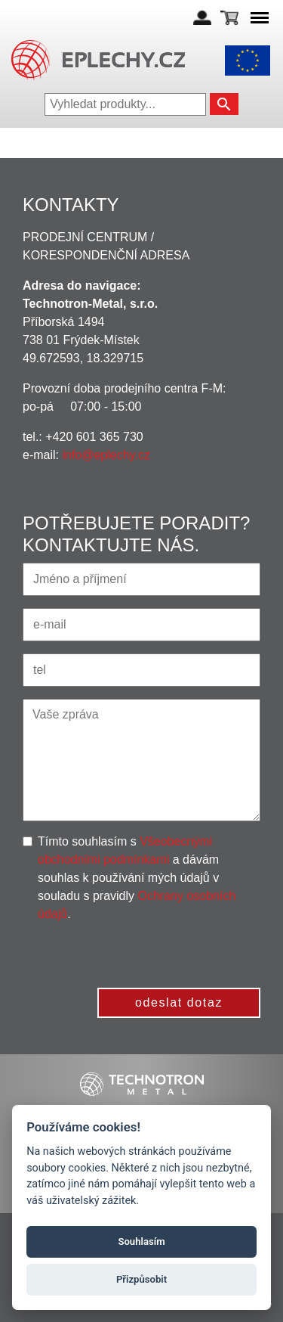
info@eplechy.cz (105, 454)
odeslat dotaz (179, 1002)
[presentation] (145, 952)
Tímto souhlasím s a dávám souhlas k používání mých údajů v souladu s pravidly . (136, 877)
